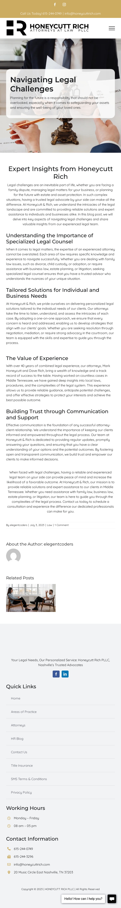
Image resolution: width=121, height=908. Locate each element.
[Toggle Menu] (112, 28)
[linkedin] (65, 674)
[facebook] (56, 674)
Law (49, 525)
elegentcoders (18, 525)
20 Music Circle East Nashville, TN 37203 (43, 872)
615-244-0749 (23, 849)
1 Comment (62, 525)
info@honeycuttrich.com (83, 13)
